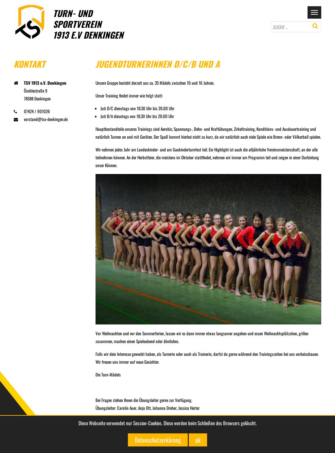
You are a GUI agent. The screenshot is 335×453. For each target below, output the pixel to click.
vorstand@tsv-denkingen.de (41, 119)
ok (198, 440)
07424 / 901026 (32, 111)
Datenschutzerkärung (158, 440)
